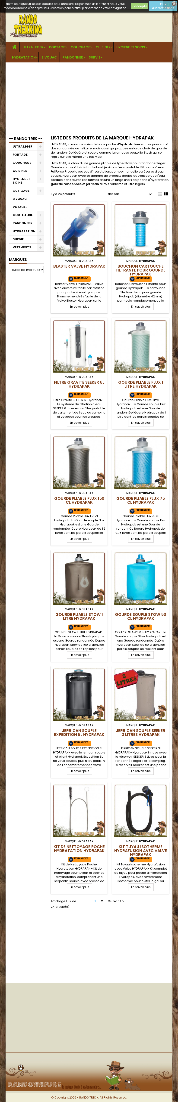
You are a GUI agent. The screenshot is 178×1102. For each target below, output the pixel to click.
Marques (18, 259)
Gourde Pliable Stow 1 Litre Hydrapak (79, 616)
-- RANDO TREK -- (25, 138)
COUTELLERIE (23, 215)
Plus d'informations (163, 6)
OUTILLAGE (21, 190)
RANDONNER (73, 57)
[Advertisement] (89, 97)
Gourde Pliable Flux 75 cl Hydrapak (140, 500)
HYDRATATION (24, 57)
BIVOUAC (49, 57)
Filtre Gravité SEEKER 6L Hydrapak (79, 384)
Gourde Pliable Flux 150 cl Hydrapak (79, 500)
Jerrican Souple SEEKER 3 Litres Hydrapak (140, 732)
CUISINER (103, 47)
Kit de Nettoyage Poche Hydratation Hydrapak (79, 848)
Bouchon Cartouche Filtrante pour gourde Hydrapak (140, 270)
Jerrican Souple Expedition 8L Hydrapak (79, 732)
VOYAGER (20, 207)
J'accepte (139, 6)
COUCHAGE (80, 47)
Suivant (116, 901)
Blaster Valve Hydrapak (79, 266)
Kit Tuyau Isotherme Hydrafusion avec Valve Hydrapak (140, 850)
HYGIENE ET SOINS (130, 47)
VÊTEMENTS (22, 247)
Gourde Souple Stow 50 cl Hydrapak (140, 616)
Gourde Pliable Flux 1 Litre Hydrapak (140, 384)
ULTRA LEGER (32, 47)
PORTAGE (57, 47)
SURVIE (94, 57)
